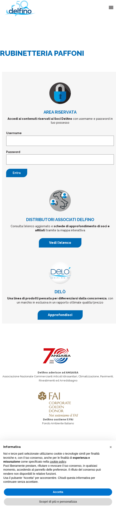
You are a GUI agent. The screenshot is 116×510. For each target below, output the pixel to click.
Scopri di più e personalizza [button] (58, 501)
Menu (112, 5)
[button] (110, 447)
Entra (17, 173)
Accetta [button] (58, 492)
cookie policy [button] (58, 461)
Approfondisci (60, 315)
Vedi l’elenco (60, 243)
